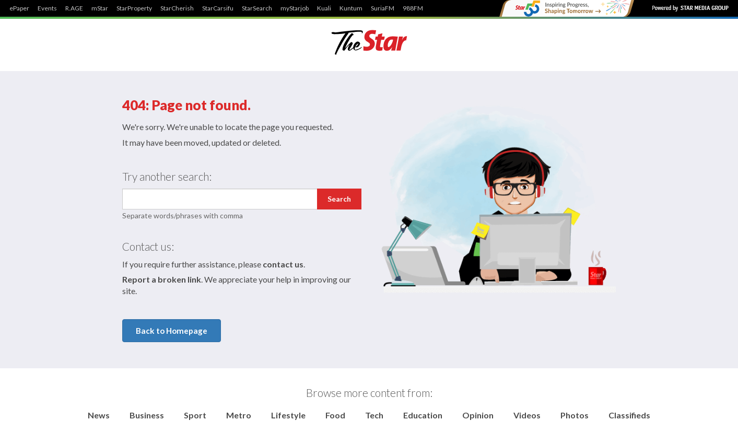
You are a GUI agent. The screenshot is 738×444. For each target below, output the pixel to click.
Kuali (324, 8)
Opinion (478, 415)
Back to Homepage (171, 330)
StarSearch (257, 8)
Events (47, 8)
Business (147, 415)
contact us (283, 264)
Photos (574, 415)
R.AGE (74, 8)
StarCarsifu (217, 8)
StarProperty (134, 8)
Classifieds (629, 415)
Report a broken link (161, 279)
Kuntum (350, 8)
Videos (527, 415)
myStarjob (294, 8)
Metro (238, 415)
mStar (99, 8)
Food (335, 415)
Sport (195, 415)
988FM (413, 8)
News (99, 415)
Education (422, 415)
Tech (374, 415)
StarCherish (177, 8)
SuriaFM (382, 8)
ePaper (19, 8)
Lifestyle (288, 415)
